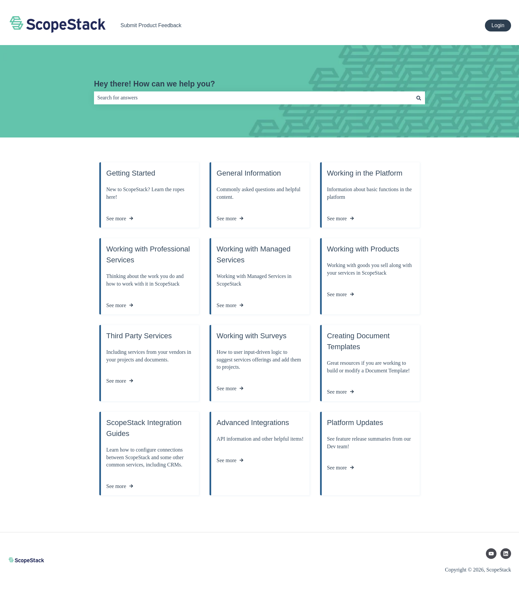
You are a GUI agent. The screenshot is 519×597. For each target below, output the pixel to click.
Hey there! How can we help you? (154, 84)
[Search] (418, 97)
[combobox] (253, 97)
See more (116, 218)
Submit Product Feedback (150, 25)
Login (498, 25)
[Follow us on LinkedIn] (505, 553)
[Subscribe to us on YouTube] (491, 553)
